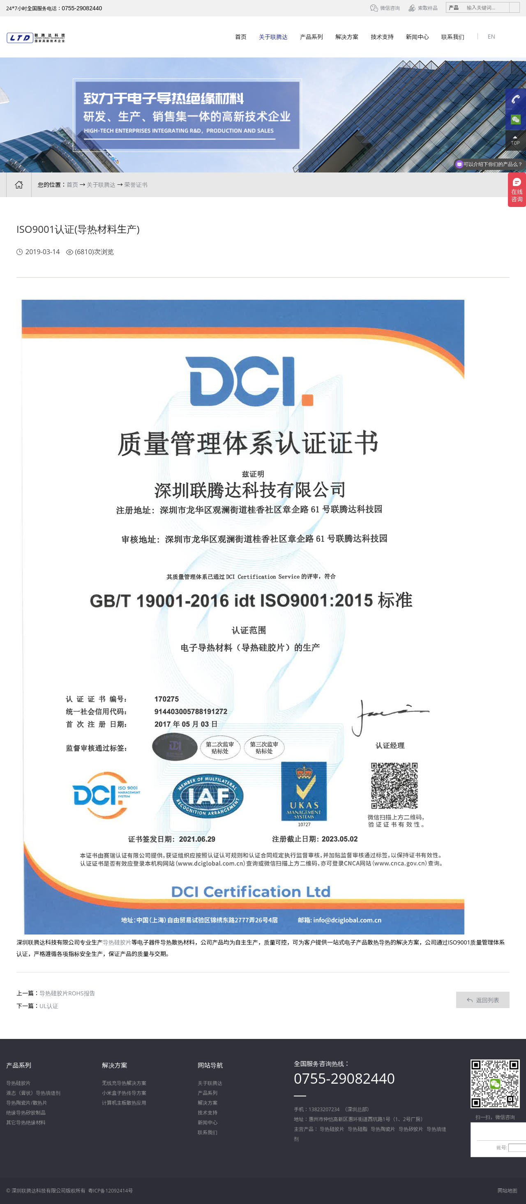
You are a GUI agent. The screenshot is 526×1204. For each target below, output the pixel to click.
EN (491, 36)
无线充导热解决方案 (124, 1083)
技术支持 (382, 37)
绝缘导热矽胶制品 (26, 1112)
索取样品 (428, 8)
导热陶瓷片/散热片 (26, 1102)
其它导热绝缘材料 (26, 1122)
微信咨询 (390, 8)
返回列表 (482, 1000)
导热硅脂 (357, 1129)
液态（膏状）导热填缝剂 (33, 1092)
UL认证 (48, 1006)
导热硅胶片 (117, 942)
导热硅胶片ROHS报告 (67, 993)
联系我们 (452, 37)
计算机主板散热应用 (124, 1102)
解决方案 (346, 37)
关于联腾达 (273, 37)
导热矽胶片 (411, 1129)
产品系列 (311, 37)
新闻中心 (417, 37)
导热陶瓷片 (383, 1129)
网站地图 (507, 1190)
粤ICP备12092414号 (110, 1190)
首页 (241, 37)
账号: (502, 1147)
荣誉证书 (136, 184)
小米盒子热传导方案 (124, 1092)
